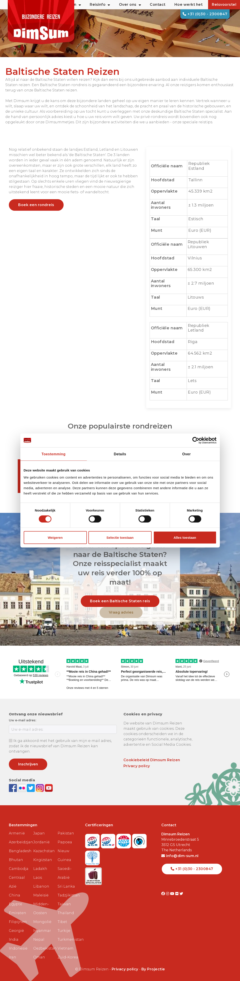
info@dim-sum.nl (180, 856)
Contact (158, 4)
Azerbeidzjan (19, 842)
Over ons (130, 4)
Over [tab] (186, 454)
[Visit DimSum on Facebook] (13, 788)
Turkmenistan (68, 939)
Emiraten (17, 913)
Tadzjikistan (68, 895)
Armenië (17, 833)
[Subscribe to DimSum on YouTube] (49, 788)
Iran (12, 957)
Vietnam (66, 948)
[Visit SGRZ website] (109, 840)
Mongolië (42, 922)
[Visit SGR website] (93, 840)
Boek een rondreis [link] (36, 205)
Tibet (62, 922)
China (14, 895)
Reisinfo (100, 4)
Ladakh (40, 869)
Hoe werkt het (188, 4)
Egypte (15, 904)
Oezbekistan (43, 948)
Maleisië (41, 895)
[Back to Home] (41, 22)
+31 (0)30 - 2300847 (205, 14)
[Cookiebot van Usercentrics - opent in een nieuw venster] (197, 440)
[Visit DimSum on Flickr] (177, 894)
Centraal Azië (17, 881)
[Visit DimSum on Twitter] (181, 894)
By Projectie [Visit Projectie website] (153, 969)
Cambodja (18, 869)
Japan (39, 833)
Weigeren (55, 537)
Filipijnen (18, 922)
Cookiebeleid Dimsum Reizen (151, 760)
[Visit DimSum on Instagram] (168, 894)
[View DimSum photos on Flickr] (22, 788)
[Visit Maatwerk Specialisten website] (93, 875)
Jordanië (41, 842)
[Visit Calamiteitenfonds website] (139, 840)
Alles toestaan (185, 537)
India (13, 939)
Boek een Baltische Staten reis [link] (120, 601)
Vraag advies (121, 612)
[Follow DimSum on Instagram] (40, 788)
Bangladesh (19, 851)
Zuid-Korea (68, 957)
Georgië (16, 931)
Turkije (64, 931)
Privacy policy (136, 766)
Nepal (38, 939)
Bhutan (16, 860)
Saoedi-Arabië (65, 873)
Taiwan (64, 904)
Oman (39, 957)
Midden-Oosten (41, 908)
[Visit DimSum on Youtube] (172, 894)
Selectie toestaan (120, 537)
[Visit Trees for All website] (92, 856)
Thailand (66, 913)
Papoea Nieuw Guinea (65, 851)
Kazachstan (43, 851)
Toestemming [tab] (53, 454)
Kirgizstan (42, 860)
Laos (37, 877)
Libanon (41, 886)
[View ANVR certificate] (124, 840)
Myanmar (42, 931)
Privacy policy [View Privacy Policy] (125, 969)
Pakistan (66, 833)
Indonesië (18, 948)
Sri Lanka (66, 886)
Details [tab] (120, 454)
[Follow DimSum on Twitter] (31, 788)
